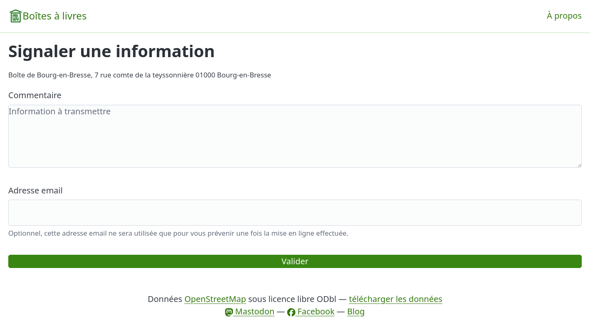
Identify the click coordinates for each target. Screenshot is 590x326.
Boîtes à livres (54, 15)
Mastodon (249, 311)
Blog (356, 311)
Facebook (311, 311)
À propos (564, 15)
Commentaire (35, 95)
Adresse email (35, 190)
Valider (295, 261)
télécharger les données (395, 298)
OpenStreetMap (215, 298)
